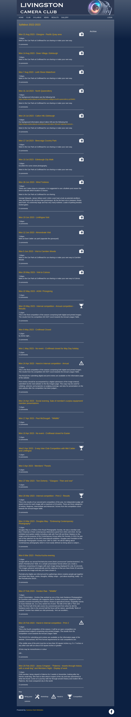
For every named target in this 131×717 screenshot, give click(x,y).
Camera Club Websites (34, 710)
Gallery (64, 17)
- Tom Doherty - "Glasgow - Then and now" (46, 481)
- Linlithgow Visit (34, 217)
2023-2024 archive (99, 41)
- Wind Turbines (34, 182)
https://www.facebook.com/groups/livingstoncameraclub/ (111, 711)
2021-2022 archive (99, 46)
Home (21, 17)
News (46, 17)
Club (28, 17)
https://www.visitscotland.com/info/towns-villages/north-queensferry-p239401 (47, 99)
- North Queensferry (35, 91)
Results (55, 17)
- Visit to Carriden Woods (37, 251)
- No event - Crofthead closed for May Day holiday (49, 348)
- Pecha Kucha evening (37, 555)
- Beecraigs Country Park (37, 141)
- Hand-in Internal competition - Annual (44, 363)
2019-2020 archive (99, 51)
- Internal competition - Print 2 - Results (44, 496)
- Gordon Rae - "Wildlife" (38, 591)
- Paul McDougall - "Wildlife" (39, 418)
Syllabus (37, 17)
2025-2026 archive (99, 35)
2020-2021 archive (99, 48)
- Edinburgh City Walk (36, 159)
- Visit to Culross (34, 272)
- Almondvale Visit (35, 232)
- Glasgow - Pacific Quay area (40, 34)
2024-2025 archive (99, 38)
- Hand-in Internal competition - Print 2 (44, 623)
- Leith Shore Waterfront (37, 72)
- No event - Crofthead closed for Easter (44, 433)
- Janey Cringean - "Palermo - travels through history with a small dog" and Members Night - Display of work (50, 667)
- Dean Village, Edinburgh (38, 53)
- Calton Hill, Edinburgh (37, 116)
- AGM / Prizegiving (35, 291)
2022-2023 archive (99, 43)
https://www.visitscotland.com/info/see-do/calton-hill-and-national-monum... (46, 124)
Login (109, 17)
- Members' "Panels (35, 466)
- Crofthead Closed (35, 330)
